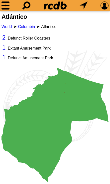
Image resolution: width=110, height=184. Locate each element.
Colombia (26, 27)
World (6, 27)
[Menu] (5, 6)
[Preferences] (105, 6)
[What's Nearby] (84, 6)
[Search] (26, 6)
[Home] (55, 6)
